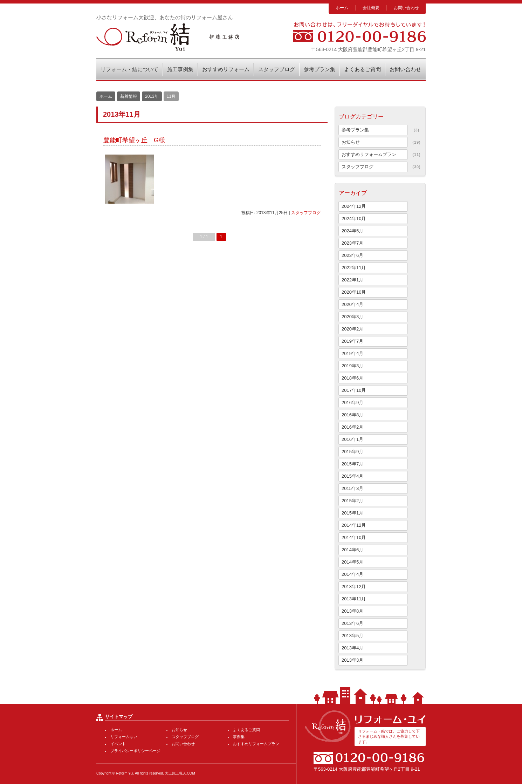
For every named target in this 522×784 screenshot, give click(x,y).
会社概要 (371, 7)
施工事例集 (180, 69)
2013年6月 (352, 623)
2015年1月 (352, 513)
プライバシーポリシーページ (135, 751)
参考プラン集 (319, 69)
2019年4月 (352, 353)
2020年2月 (352, 329)
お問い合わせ (406, 7)
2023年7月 (352, 243)
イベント (118, 744)
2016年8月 (352, 414)
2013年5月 (352, 635)
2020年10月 (354, 292)
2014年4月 (352, 574)
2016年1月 (352, 439)
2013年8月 (352, 611)
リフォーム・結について (129, 69)
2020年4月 (352, 304)
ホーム (342, 7)
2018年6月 (352, 378)
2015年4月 (352, 476)
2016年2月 (352, 427)
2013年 (152, 96)
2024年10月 (354, 218)
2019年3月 (352, 365)
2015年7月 (352, 463)
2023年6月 (352, 255)
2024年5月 (352, 230)
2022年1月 (352, 279)
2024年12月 (354, 206)
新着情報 (128, 96)
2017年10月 (354, 390)
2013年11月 (354, 598)
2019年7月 (352, 341)
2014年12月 (354, 525)
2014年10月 (354, 537)
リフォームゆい (123, 737)
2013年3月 (352, 660)
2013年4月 (352, 647)
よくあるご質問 (362, 69)
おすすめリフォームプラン (369, 154)
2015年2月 (352, 500)
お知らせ (351, 142)
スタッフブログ (276, 69)
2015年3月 (352, 488)
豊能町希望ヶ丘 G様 (134, 140)
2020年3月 (352, 316)
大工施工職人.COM (180, 773)
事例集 (239, 737)
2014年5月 (352, 562)
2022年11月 (354, 267)
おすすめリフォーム (225, 69)
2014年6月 (352, 549)
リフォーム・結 (175, 37)
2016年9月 (352, 402)
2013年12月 (354, 586)
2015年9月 (352, 451)
